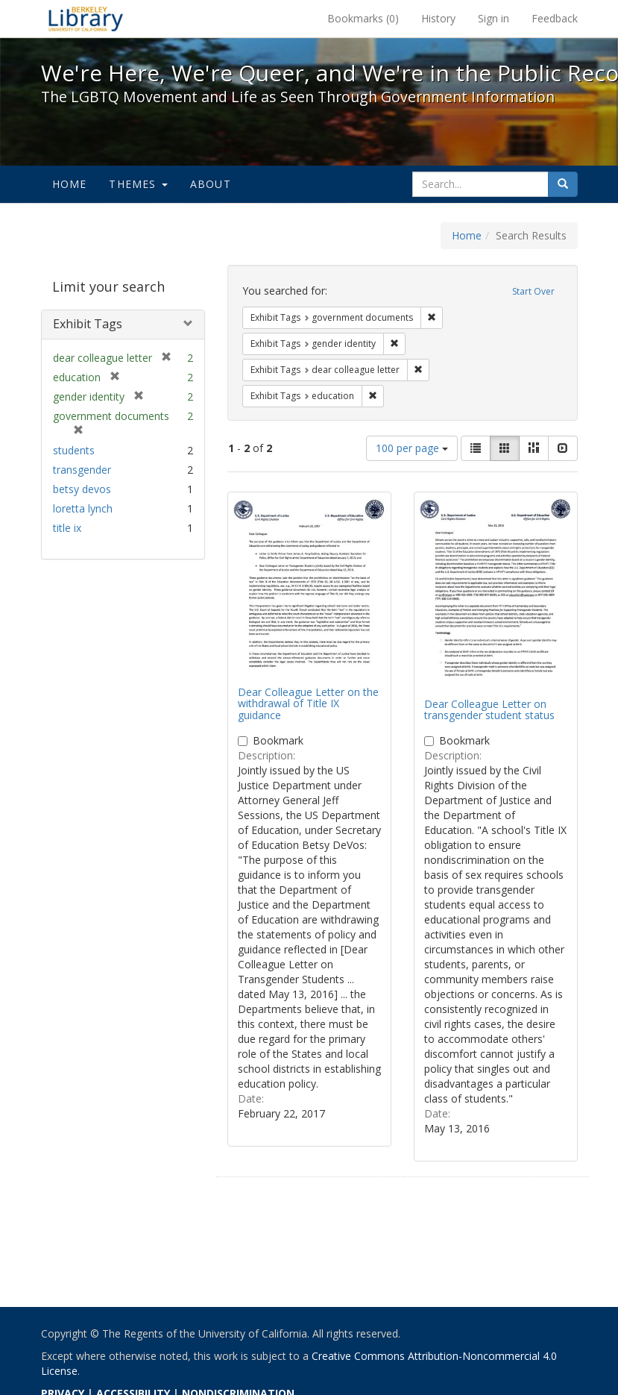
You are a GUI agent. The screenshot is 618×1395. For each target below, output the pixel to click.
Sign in (493, 18)
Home (69, 184)
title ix (67, 528)
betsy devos (82, 489)
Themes (138, 184)
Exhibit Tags (87, 324)
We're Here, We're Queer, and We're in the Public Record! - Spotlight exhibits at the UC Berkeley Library (86, 18)
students (74, 450)
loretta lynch (83, 508)
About (210, 184)
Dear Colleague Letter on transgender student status (489, 709)
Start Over (533, 291)
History (438, 18)
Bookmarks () (363, 18)
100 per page (412, 448)
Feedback (555, 18)
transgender (82, 470)
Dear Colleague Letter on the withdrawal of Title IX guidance (308, 703)
